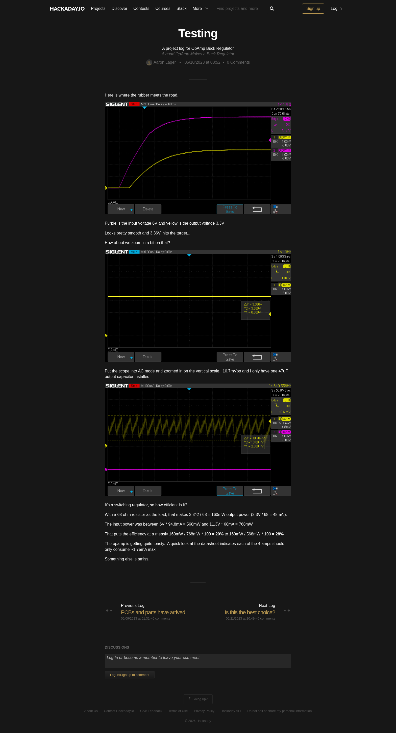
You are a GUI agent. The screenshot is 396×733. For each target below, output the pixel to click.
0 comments (161, 618)
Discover (119, 8)
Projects (98, 8)
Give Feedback (151, 711)
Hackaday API (230, 711)
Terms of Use (178, 711)
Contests (141, 8)
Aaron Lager (161, 62)
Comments (238, 62)
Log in (336, 8)
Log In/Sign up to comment (129, 675)
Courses (162, 8)
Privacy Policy (204, 711)
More (202, 9)
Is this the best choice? (250, 612)
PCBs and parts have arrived (153, 612)
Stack (182, 8)
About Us (91, 711)
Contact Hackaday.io (119, 711)
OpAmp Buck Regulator (212, 48)
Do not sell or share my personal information (279, 711)
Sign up (313, 8)
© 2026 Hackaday (198, 721)
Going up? (198, 699)
